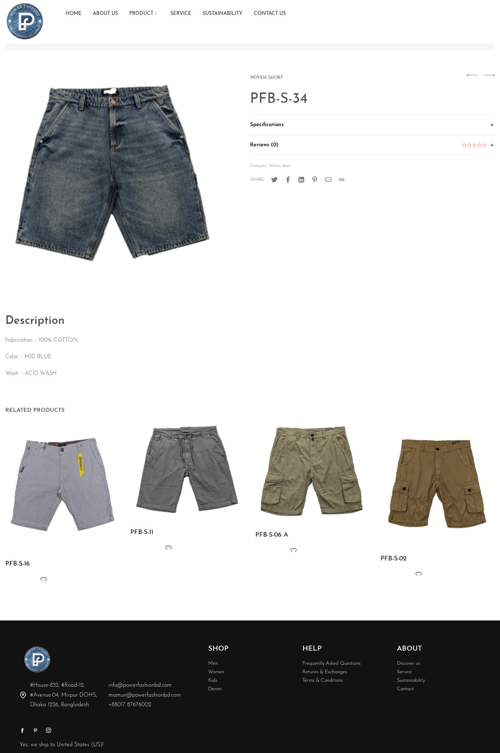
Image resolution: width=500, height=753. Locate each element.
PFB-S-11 (142, 535)
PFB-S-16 (18, 565)
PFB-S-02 (395, 566)
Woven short (266, 78)
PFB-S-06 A (272, 540)
